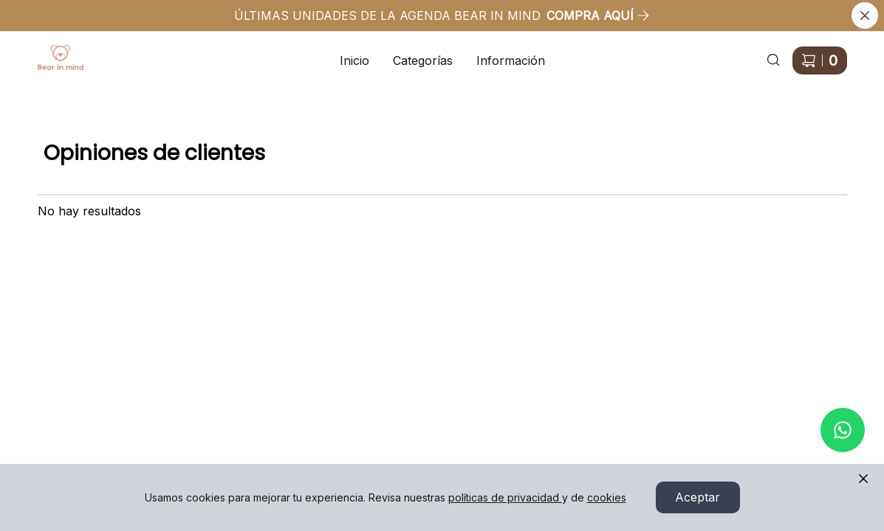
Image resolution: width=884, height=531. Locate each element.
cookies (606, 497)
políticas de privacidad (505, 497)
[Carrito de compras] (819, 60)
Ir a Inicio (52, 51)
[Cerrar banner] (865, 15)
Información (510, 60)
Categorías (423, 60)
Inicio (354, 60)
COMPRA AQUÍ (598, 15)
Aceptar (697, 497)
